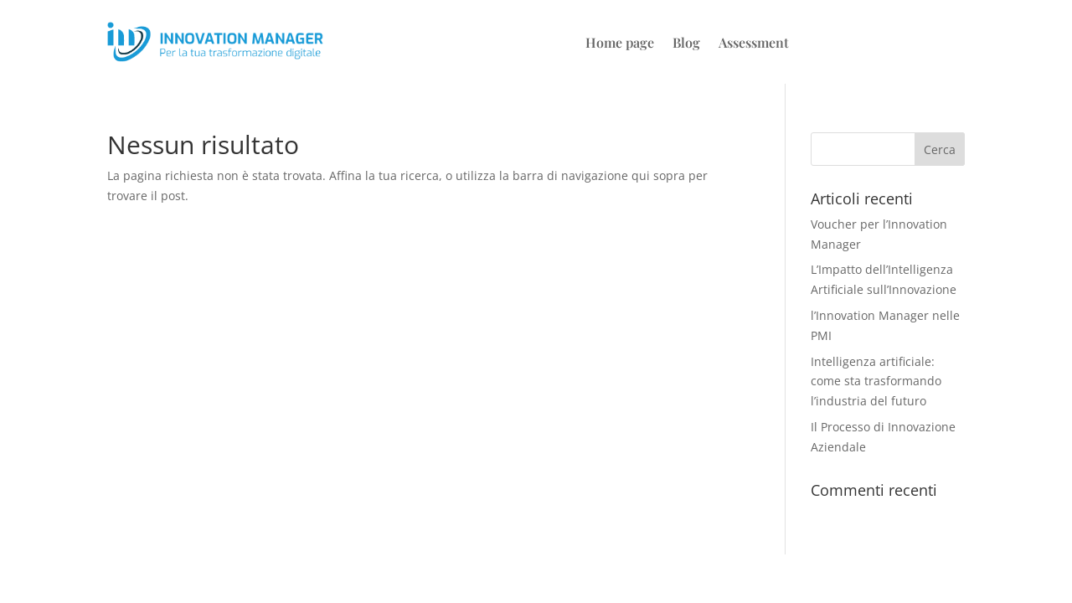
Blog (686, 44)
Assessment (754, 44)
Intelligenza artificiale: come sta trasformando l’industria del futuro (876, 381)
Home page (619, 44)
